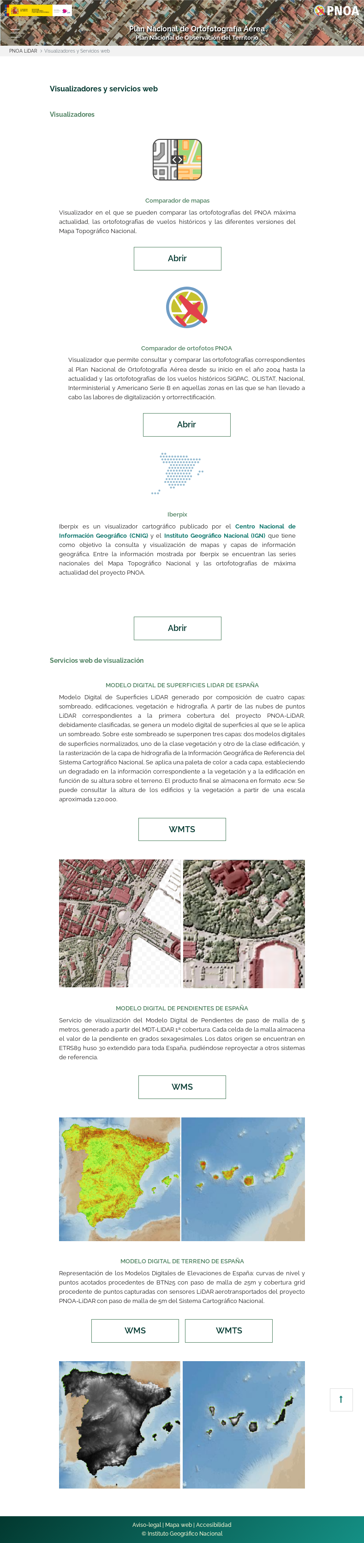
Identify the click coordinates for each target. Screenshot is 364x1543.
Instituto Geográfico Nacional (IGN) (215, 535)
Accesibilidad (214, 1525)
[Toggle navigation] (15, 33)
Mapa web (178, 1525)
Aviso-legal (146, 1525)
